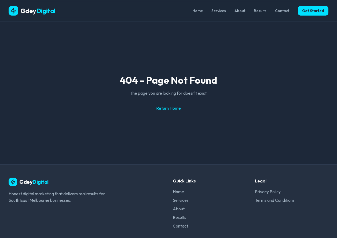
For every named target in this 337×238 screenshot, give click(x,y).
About (240, 10)
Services (218, 10)
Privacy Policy (268, 191)
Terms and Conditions (275, 200)
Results (260, 10)
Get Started (313, 10)
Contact (282, 10)
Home (197, 10)
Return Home (168, 108)
